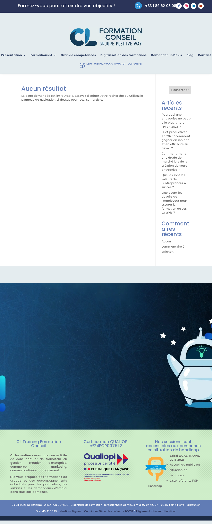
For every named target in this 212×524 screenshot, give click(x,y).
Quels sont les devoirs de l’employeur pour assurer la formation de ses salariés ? (174, 203)
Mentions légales (70, 511)
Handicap (170, 511)
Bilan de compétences (78, 55)
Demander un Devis (166, 55)
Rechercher (180, 90)
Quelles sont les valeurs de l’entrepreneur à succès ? (174, 181)
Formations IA (41, 55)
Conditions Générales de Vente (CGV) (108, 511)
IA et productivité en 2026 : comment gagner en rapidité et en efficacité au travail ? (176, 140)
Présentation (11, 55)
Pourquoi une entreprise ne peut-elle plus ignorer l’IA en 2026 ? (176, 120)
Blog (189, 55)
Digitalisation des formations (123, 55)
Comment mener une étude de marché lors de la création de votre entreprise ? (175, 161)
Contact (204, 55)
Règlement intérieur (149, 511)
